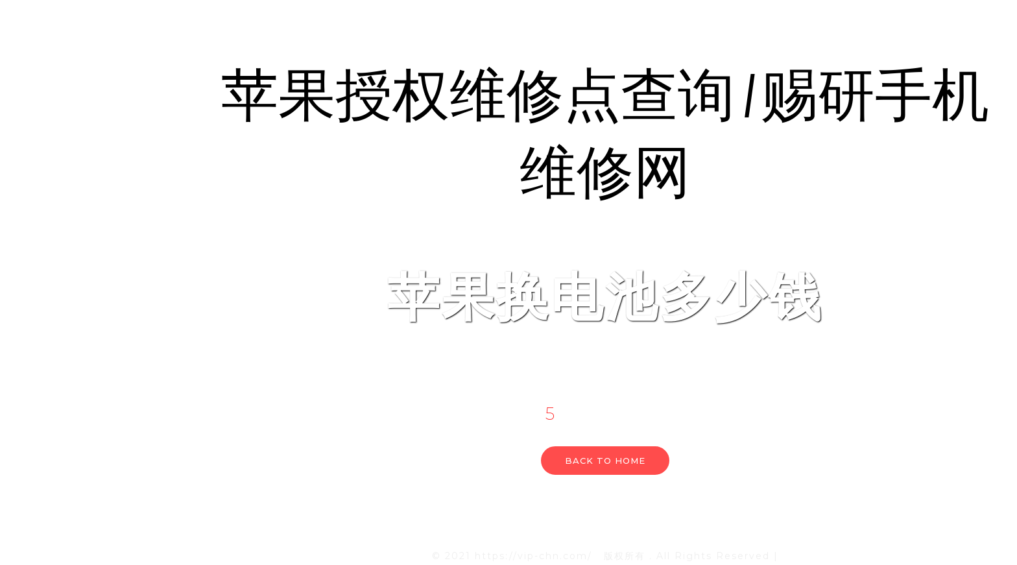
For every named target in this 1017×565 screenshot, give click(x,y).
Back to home (605, 460)
